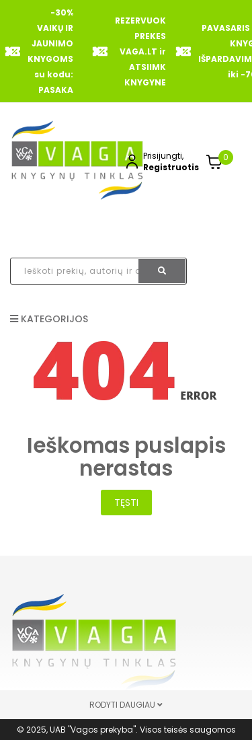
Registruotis (171, 167)
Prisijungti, (163, 155)
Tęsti (126, 502)
